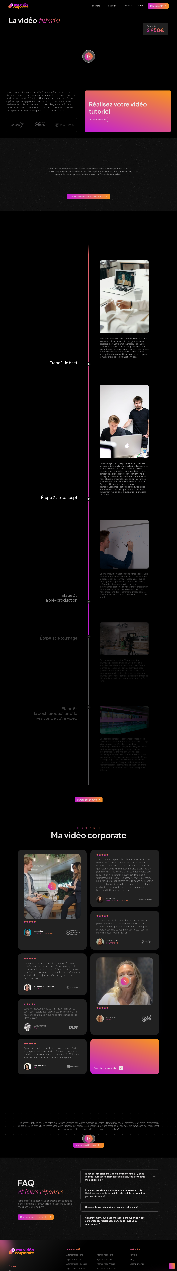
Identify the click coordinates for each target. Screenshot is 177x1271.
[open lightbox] (88, 56)
